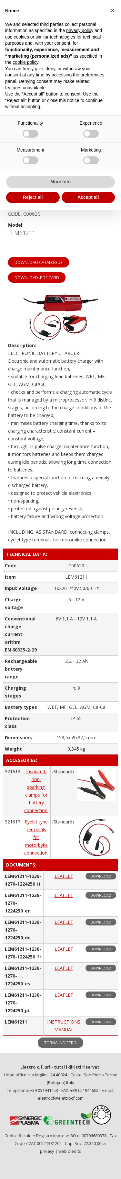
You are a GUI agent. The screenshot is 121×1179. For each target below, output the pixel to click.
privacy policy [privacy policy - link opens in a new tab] (79, 30)
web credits (69, 1151)
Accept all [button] (88, 197)
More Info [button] (60, 181)
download (100, 876)
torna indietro (60, 1043)
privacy (47, 1151)
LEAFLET (64, 876)
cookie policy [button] (25, 62)
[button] (112, 10)
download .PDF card (37, 277)
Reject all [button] (33, 197)
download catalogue (39, 262)
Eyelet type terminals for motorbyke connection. (36, 837)
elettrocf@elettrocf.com (61, 1098)
